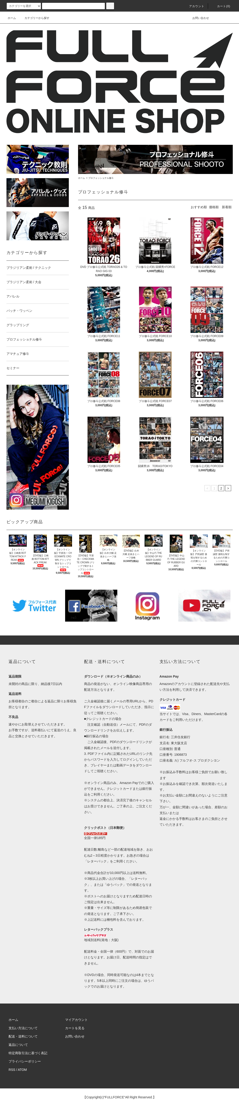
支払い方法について (23, 1028)
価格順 (214, 207)
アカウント (194, 6)
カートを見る (75, 1028)
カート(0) (221, 6)
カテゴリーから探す (34, 18)
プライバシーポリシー (25, 1061)
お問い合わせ (198, 18)
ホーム (12, 18)
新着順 (227, 207)
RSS (12, 1070)
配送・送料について (23, 1036)
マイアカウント (76, 1020)
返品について (18, 1045)
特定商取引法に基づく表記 (28, 1053)
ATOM (22, 1070)
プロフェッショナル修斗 (101, 178)
